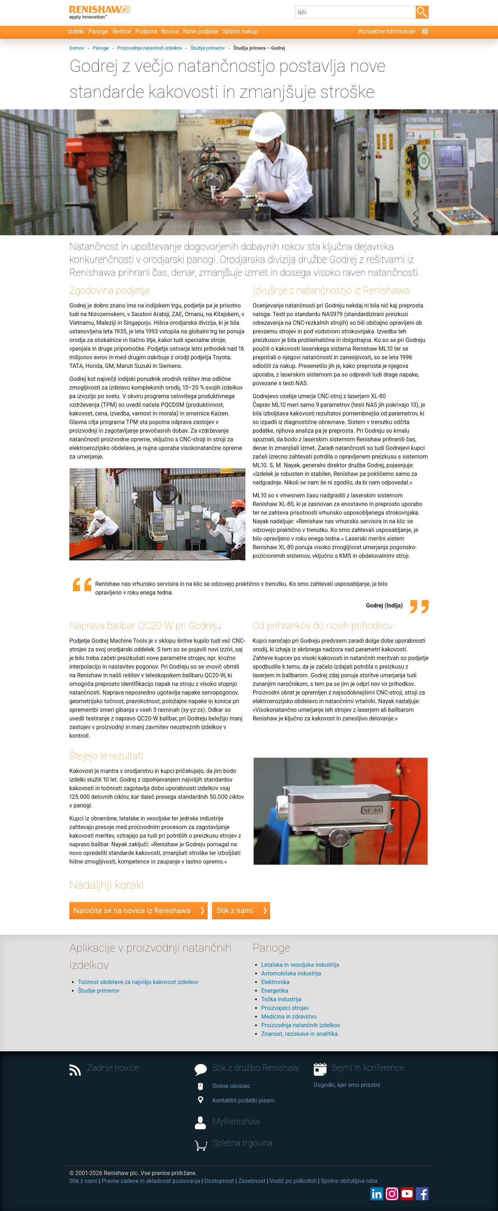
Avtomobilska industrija (291, 973)
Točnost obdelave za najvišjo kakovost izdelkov (138, 982)
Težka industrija (281, 999)
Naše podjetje (200, 31)
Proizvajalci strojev (285, 1008)
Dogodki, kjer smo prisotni (347, 1085)
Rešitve (121, 31)
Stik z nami (234, 910)
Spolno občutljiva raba (349, 1181)
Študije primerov (99, 990)
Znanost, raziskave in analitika (299, 1033)
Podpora (146, 31)
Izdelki (76, 31)
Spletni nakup (239, 31)
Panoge (98, 31)
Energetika (274, 990)
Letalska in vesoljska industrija (300, 964)
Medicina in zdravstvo (289, 1016)
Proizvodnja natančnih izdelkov (300, 1025)
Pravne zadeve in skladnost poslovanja (151, 1181)
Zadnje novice (113, 1068)
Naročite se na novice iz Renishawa (132, 910)
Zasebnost (251, 1181)
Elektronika (275, 982)
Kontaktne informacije (387, 31)
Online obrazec (224, 1086)
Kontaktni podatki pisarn (236, 1100)
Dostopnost (219, 1181)
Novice (170, 31)
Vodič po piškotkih (293, 1181)
